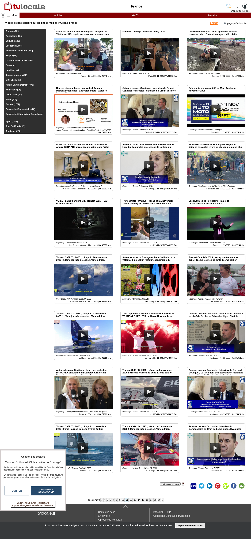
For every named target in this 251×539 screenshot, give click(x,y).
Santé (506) (11, 99)
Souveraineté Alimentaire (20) (20, 109)
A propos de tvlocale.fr (110, 519)
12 (131, 500)
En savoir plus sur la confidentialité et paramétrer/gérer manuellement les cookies (33, 504)
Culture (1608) (13, 41)
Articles (58, 15)
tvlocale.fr (47, 513)
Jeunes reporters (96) (16, 75)
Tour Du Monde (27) (15, 126)
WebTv (135, 15)
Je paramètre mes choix (190, 525)
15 (143, 500)
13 (135, 500)
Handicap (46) (13, 70)
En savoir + (104, 515)
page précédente (235, 23)
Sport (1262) (12, 121)
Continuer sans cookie (46, 491)
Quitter (17, 491)
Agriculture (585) (14, 36)
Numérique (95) (13, 90)
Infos (163, 512)
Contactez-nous (106, 512)
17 (151, 500)
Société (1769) (13, 104)
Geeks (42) (11, 65)
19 (159, 500)
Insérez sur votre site (170, 484)
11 (127, 500)
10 (122, 500)
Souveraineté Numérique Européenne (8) (24, 115)
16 (147, 500)
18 (155, 500)
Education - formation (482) (19, 50)
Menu (15, 15)
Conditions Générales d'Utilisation (171, 515)
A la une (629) (12, 31)
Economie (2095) (14, 46)
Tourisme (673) (13, 131)
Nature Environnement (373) (20, 85)
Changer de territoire (240, 11)
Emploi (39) (11, 55)
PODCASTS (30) (14, 94)
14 (139, 500)
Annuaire (212, 15)
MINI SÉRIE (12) (13, 80)
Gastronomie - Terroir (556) (19, 60)
